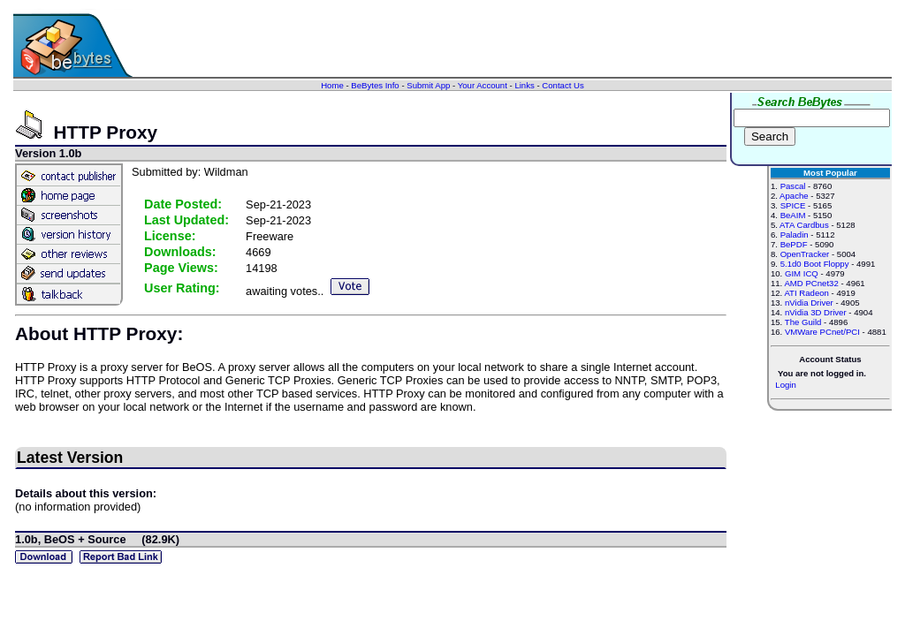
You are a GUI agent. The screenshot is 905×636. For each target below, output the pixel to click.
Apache (794, 196)
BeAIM (793, 215)
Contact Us (562, 85)
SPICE (793, 205)
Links (524, 85)
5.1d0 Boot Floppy (814, 264)
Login (785, 385)
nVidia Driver (809, 302)
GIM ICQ (801, 273)
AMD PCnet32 (811, 283)
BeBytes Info (375, 85)
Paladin (794, 234)
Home (332, 85)
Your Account (482, 85)
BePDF (794, 244)
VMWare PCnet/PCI (822, 332)
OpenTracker (805, 254)
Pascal (793, 186)
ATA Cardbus (804, 225)
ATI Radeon (806, 293)
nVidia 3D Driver (816, 312)
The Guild (803, 322)
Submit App (428, 85)
